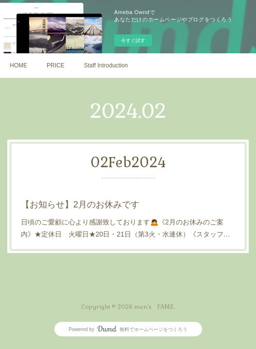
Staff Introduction (106, 65)
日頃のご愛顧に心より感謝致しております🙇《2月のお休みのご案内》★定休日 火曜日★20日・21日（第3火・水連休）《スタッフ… (125, 227)
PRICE (56, 65)
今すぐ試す (133, 40)
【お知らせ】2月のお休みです (81, 204)
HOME (18, 65)
